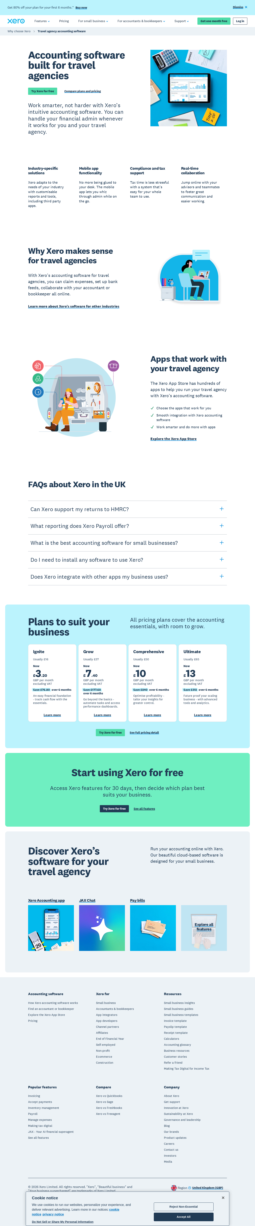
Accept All (183, 1216)
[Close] (223, 1197)
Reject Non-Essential (184, 1206)
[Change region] (205, 1188)
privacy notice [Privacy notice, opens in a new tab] (53, 1214)
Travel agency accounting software (62, 31)
